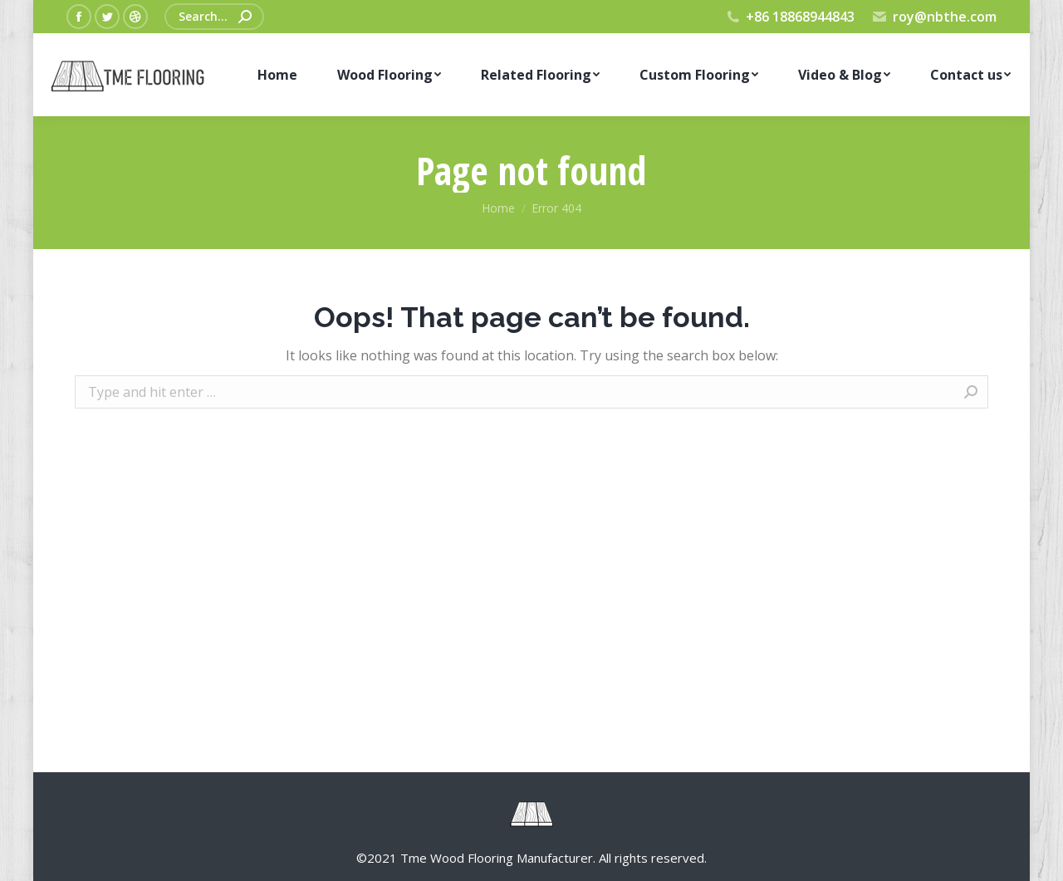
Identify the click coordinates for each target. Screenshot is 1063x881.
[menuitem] (277, 74)
